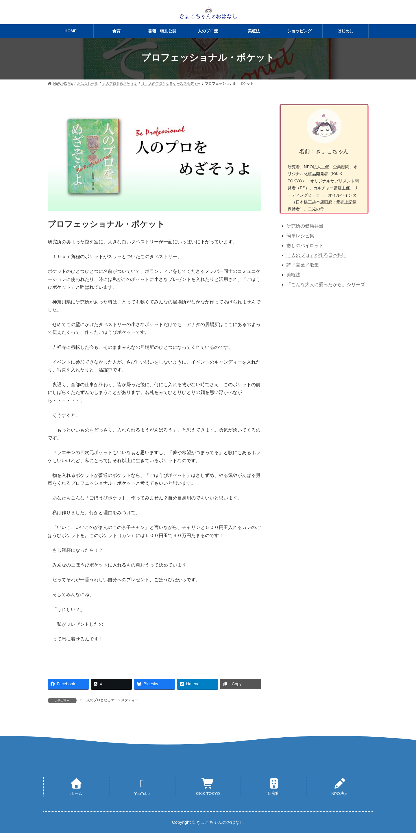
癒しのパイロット (304, 245)
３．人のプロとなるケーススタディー (108, 700)
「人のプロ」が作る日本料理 (316, 255)
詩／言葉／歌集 (302, 264)
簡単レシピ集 (300, 235)
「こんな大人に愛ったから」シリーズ (325, 284)
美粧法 (293, 274)
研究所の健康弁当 (304, 225)
